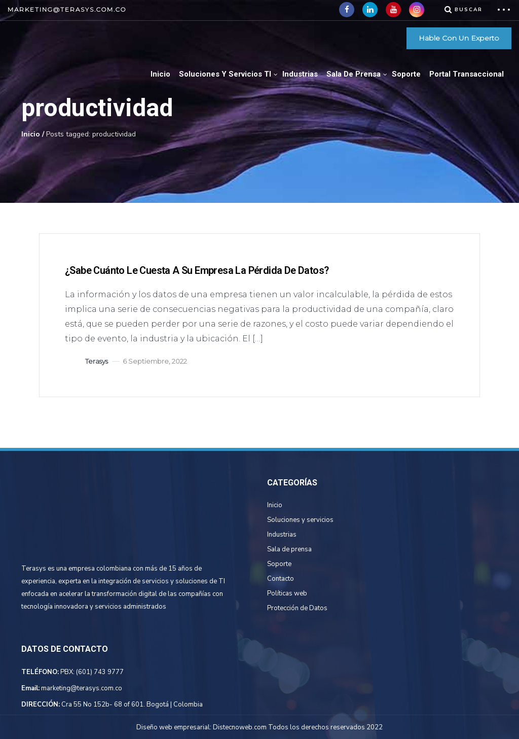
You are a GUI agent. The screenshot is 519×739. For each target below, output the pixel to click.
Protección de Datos (297, 608)
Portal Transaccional (466, 74)
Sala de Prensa (353, 74)
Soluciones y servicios (300, 519)
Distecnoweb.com (240, 727)
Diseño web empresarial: (173, 727)
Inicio (160, 74)
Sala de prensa (289, 549)
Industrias (300, 74)
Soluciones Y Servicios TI (225, 74)
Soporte (406, 74)
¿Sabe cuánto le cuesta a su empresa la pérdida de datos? (196, 270)
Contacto (280, 578)
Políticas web (287, 593)
